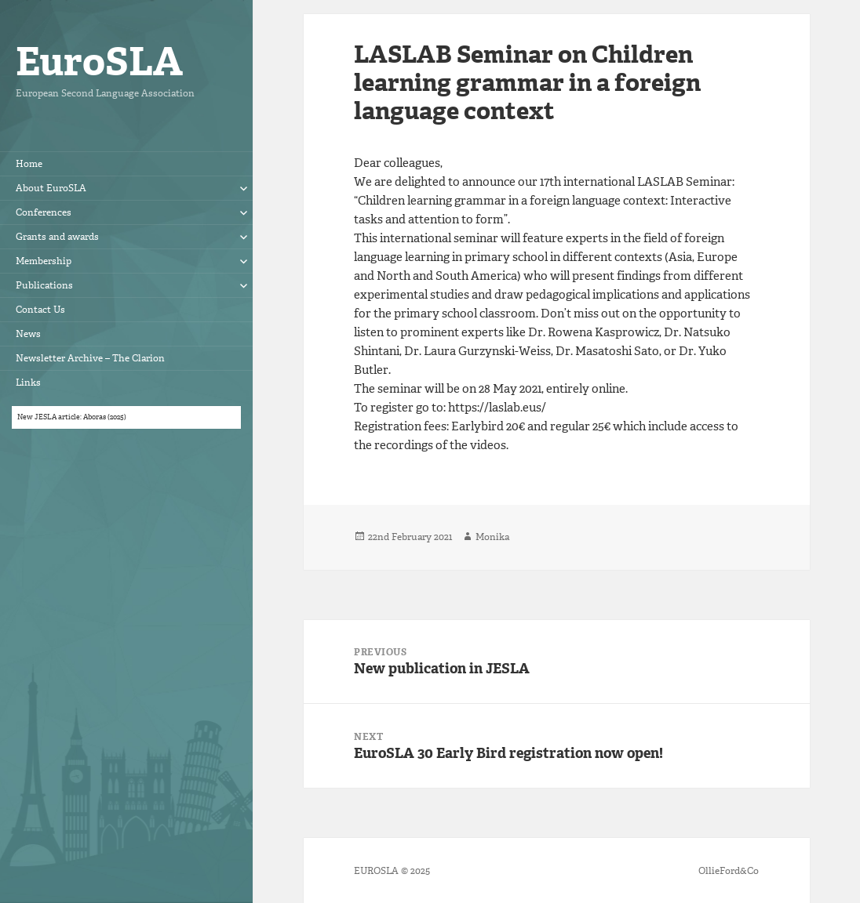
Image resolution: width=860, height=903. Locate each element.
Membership (43, 261)
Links (28, 382)
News (28, 334)
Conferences (43, 212)
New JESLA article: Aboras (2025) (71, 417)
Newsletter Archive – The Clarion (90, 358)
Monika (492, 537)
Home (29, 164)
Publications (44, 285)
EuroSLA (99, 61)
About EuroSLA (51, 188)
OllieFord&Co (728, 871)
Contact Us (40, 309)
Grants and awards (57, 236)
